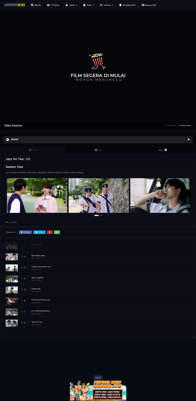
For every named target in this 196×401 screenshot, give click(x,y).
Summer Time (36, 244)
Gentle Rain (35, 289)
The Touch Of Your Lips (40, 300)
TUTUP (98, 378)
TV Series (52, 5)
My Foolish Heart (38, 255)
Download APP (127, 5)
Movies (35, 5)
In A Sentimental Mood (40, 311)
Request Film (148, 5)
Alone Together (37, 278)
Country (105, 5)
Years (87, 5)
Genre (70, 5)
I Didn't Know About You (41, 267)
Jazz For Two (36, 322)
